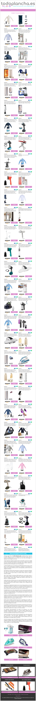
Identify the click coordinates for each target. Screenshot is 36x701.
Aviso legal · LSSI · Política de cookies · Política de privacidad (18, 694)
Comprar (14, 43)
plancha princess (9, 665)
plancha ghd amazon (9, 679)
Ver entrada (11, 635)
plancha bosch (26, 665)
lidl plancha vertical (26, 679)
